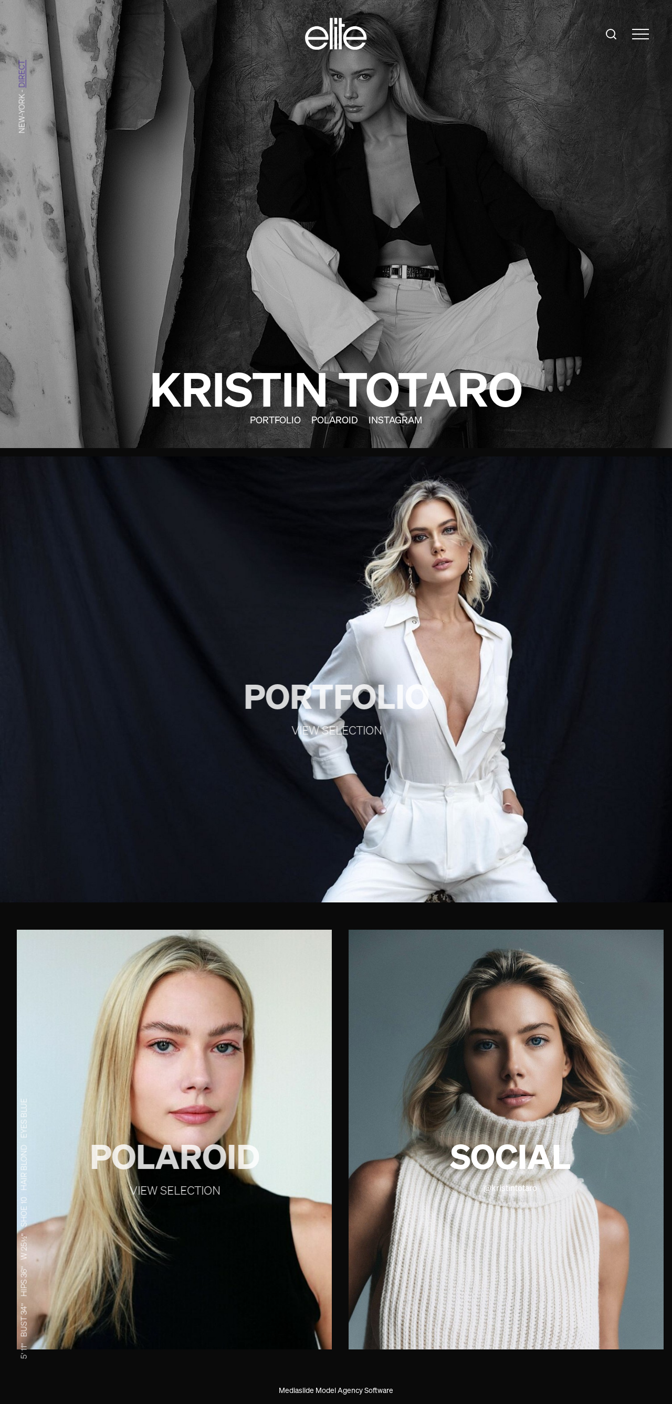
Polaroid (334, 419)
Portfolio (275, 419)
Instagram (395, 419)
